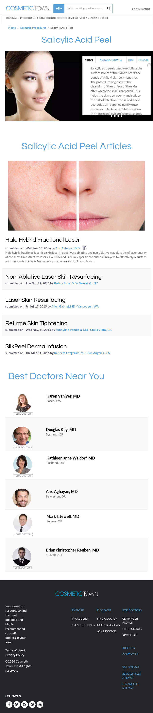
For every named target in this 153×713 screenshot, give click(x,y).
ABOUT (89, 59)
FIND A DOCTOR (46, 17)
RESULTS (143, 59)
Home (12, 27)
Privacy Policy (14, 655)
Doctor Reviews (67, 17)
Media (84, 17)
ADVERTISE (129, 635)
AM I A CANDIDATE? (111, 59)
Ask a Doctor (99, 17)
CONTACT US (130, 654)
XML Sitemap (130, 667)
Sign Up (146, 9)
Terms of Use (14, 650)
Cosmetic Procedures (33, 27)
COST (131, 59)
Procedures (28, 17)
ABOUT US (128, 648)
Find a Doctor (107, 618)
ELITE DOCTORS (132, 628)
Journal (12, 17)
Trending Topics (83, 625)
